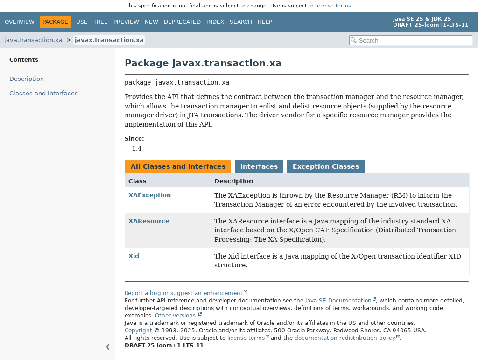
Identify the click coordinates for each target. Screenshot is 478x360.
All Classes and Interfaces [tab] (178, 166)
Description (26, 78)
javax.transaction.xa (109, 39)
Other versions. (176, 315)
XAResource (148, 220)
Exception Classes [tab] (326, 166)
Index (215, 22)
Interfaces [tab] (259, 166)
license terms (333, 6)
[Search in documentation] (411, 40)
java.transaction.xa (33, 39)
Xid (133, 255)
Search (241, 22)
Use (82, 22)
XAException (149, 195)
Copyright (138, 330)
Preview (126, 22)
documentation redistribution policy (345, 338)
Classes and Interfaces (43, 93)
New (151, 22)
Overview (20, 22)
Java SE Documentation (338, 300)
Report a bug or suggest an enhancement (184, 293)
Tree (100, 22)
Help (265, 22)
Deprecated (182, 22)
